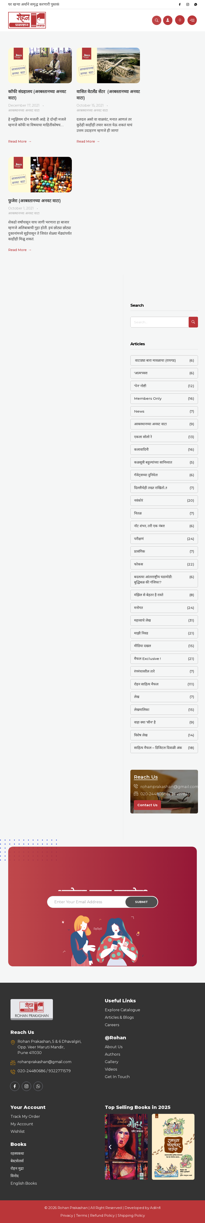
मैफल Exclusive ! (147, 658)
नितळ (138, 513)
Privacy (66, 1215)
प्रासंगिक (139, 551)
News (139, 411)
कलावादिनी (141, 449)
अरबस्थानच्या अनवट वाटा (24, 110)
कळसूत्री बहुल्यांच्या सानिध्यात (153, 462)
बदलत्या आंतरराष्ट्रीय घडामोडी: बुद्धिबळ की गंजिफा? (153, 579)
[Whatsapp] (195, 4)
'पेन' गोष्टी (140, 386)
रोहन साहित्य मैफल (146, 684)
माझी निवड (141, 633)
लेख (136, 696)
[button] (110, 1147)
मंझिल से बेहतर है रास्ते (148, 595)
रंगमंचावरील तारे (144, 671)
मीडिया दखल (142, 646)
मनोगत (138, 607)
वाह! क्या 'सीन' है (145, 722)
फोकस (138, 564)
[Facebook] (179, 4)
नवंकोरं (138, 500)
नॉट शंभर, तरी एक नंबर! (149, 526)
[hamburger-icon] (192, 20)
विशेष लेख (140, 735)
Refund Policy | (104, 1215)
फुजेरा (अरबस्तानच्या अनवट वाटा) (34, 200)
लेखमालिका (141, 709)
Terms (81, 1215)
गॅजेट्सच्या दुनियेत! (146, 475)
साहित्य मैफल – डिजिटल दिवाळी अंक (158, 747)
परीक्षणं (139, 538)
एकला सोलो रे (143, 437)
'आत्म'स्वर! (140, 373)
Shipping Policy (131, 1215)
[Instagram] (187, 4)
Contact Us (147, 805)
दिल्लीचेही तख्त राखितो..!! (150, 488)
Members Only (147, 398)
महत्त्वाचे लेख (142, 620)
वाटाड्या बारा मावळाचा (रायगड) (155, 360)
